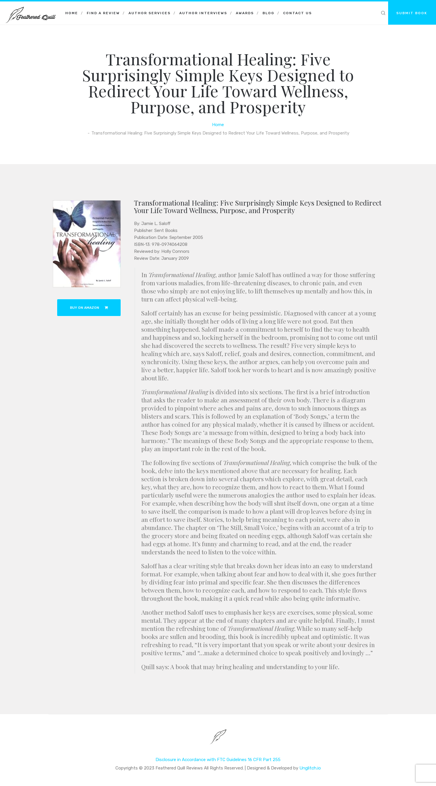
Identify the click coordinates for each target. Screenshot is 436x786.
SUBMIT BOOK (411, 13)
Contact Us (297, 13)
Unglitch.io (310, 768)
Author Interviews (203, 13)
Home (71, 13)
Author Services (150, 13)
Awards (245, 13)
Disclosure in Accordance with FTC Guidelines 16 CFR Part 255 (218, 759)
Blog (268, 13)
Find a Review (103, 13)
